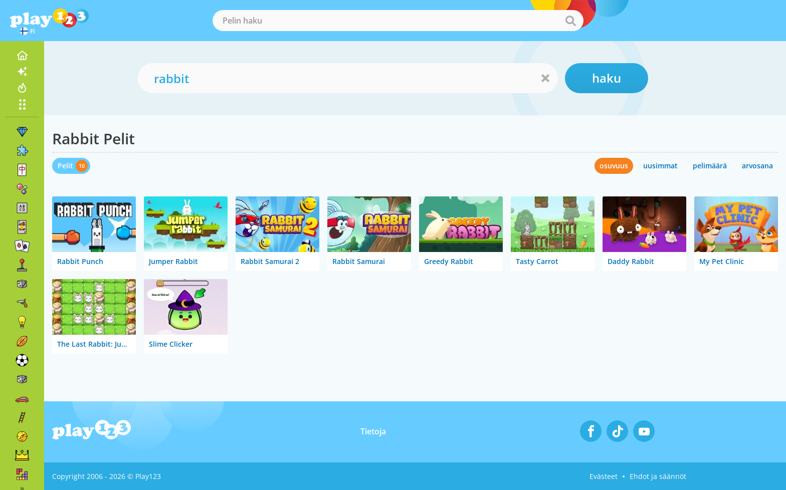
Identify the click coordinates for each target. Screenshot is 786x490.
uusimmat (660, 165)
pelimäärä (710, 165)
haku (606, 78)
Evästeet (604, 476)
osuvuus (614, 165)
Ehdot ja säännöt (658, 476)
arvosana (757, 165)
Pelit (65, 165)
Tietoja (373, 431)
